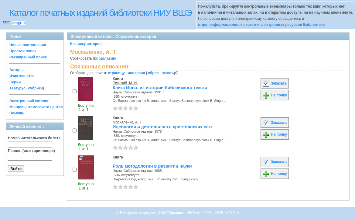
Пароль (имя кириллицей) (31, 151)
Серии (15, 82)
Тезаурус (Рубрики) (26, 88)
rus (23, 23)
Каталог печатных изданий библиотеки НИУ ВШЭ (100, 13)
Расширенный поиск (28, 57)
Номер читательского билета (34, 138)
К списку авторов (86, 44)
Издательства (22, 76)
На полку (274, 95)
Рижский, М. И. (125, 83)
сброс (153, 73)
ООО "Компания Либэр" (180, 213)
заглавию (107, 58)
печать (168, 73)
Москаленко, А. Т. (127, 122)
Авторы (16, 70)
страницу (116, 73)
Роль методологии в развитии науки (152, 166)
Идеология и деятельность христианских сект (163, 126)
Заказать (274, 83)
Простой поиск (22, 51)
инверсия (136, 73)
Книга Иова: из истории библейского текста (160, 87)
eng (15, 23)
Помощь (16, 113)
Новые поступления (27, 45)
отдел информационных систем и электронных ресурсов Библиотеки (261, 25)
